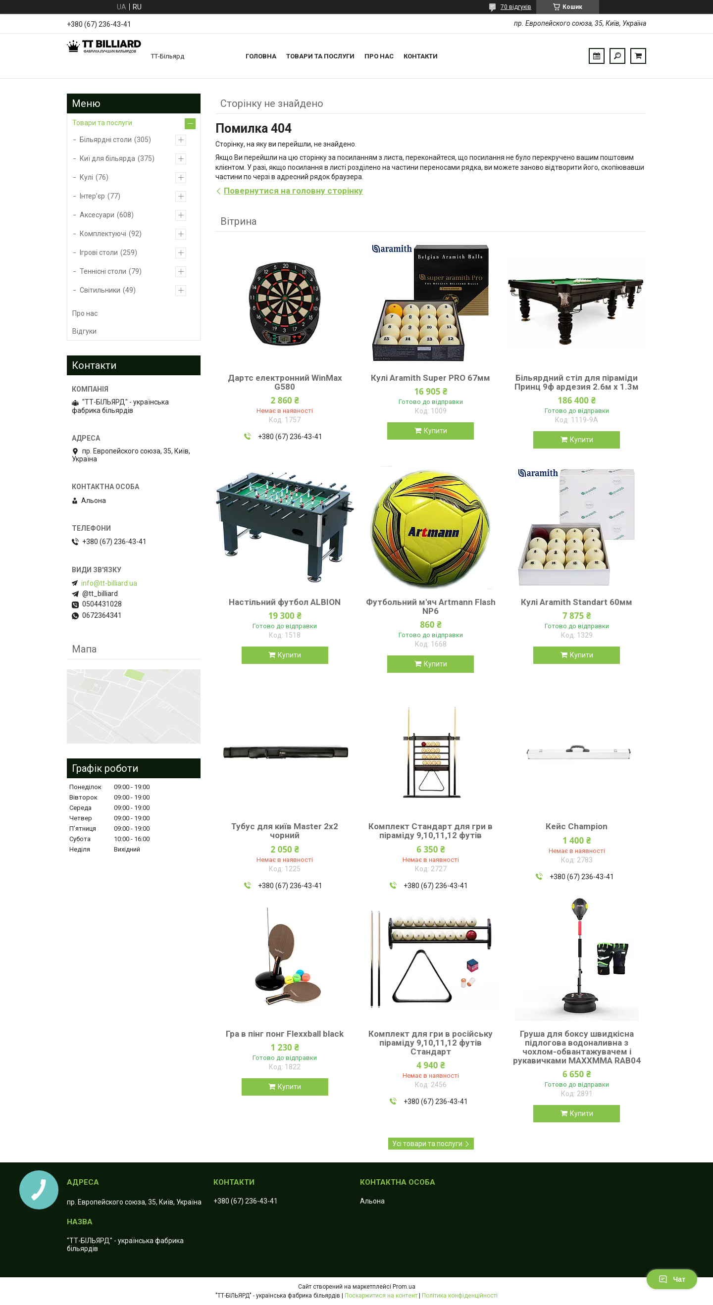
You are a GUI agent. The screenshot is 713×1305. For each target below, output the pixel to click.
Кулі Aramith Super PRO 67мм (430, 377)
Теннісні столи (103, 271)
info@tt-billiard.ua (109, 583)
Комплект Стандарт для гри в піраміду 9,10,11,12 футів (430, 831)
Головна (261, 56)
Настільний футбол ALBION (285, 602)
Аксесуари (97, 215)
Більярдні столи (106, 140)
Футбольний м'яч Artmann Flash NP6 (431, 606)
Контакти (421, 56)
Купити (435, 431)
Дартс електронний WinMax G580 (285, 382)
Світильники (100, 290)
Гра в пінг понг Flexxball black (285, 1033)
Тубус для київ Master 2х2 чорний (284, 831)
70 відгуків (516, 6)
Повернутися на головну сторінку (293, 191)
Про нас (379, 56)
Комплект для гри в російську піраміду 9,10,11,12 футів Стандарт (430, 1042)
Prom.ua (404, 1286)
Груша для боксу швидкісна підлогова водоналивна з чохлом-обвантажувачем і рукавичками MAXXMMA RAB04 (577, 1047)
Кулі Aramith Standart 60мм (576, 602)
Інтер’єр (92, 196)
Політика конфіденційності (460, 1295)
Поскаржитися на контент (381, 1295)
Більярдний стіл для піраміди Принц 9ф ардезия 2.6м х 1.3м (576, 382)
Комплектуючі (103, 234)
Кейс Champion (577, 826)
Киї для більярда (107, 158)
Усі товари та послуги (427, 1144)
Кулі (86, 177)
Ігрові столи (99, 252)
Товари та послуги (320, 56)
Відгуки (84, 331)
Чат (672, 1279)
